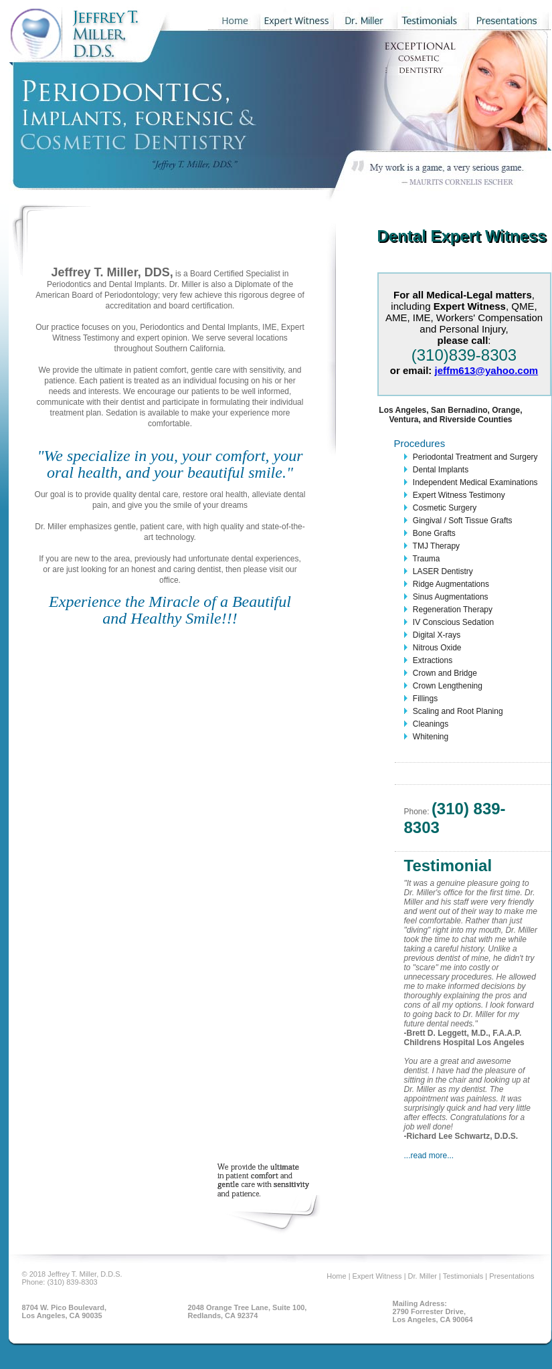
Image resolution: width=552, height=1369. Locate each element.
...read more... (429, 1155)
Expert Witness (378, 1276)
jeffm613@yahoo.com (487, 370)
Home (337, 1276)
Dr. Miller (423, 1276)
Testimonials (464, 1276)
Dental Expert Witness (462, 236)
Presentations (511, 1276)
